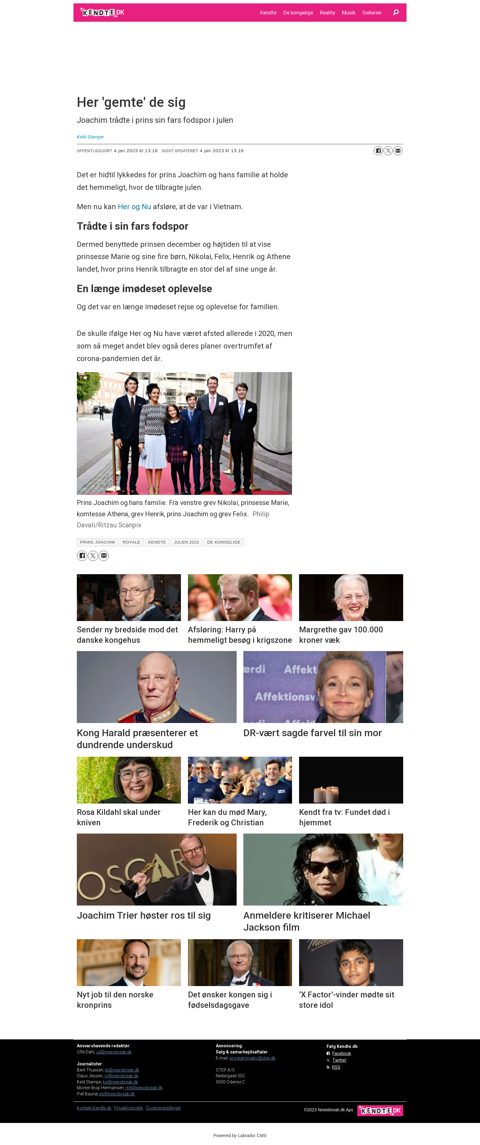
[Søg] (396, 12)
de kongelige (224, 542)
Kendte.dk (102, 1107)
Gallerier (372, 12)
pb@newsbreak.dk (117, 1093)
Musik (348, 12)
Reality (327, 12)
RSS (336, 1067)
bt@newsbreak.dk (122, 1070)
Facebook (341, 1053)
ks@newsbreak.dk (120, 1081)
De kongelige (298, 12)
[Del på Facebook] (378, 150)
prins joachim (97, 542)
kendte (157, 542)
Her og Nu (134, 206)
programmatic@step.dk (253, 1058)
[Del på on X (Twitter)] (388, 150)
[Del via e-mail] (398, 150)
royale (131, 542)
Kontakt (85, 1107)
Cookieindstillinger (163, 1107)
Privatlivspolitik (128, 1107)
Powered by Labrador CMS (240, 1135)
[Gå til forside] (102, 12)
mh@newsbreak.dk (144, 1087)
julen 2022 (186, 542)
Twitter (339, 1060)
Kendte (268, 12)
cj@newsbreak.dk (121, 1075)
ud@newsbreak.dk (114, 1051)
